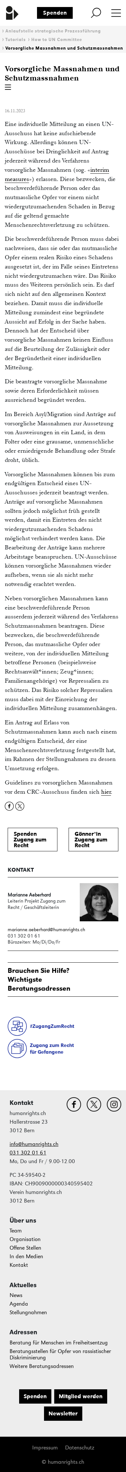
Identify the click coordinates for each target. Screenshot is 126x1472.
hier (106, 791)
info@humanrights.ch (34, 1144)
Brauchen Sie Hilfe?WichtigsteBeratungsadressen (39, 979)
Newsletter (63, 1413)
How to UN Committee (56, 39)
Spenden (55, 13)
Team (16, 1230)
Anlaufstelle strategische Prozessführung (53, 31)
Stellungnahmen (28, 1312)
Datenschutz (79, 1447)
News (16, 1295)
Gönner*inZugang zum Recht (91, 839)
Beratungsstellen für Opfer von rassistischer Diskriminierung (60, 1354)
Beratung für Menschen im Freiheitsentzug (59, 1342)
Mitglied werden (80, 1396)
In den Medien (26, 1256)
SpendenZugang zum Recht (30, 839)
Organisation (25, 1239)
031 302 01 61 (28, 1152)
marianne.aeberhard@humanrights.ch (46, 929)
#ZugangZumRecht (52, 1026)
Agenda (19, 1304)
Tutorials (15, 39)
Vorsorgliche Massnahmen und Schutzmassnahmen (64, 48)
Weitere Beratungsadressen (42, 1366)
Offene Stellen (25, 1248)
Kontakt (19, 1265)
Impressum (45, 1447)
